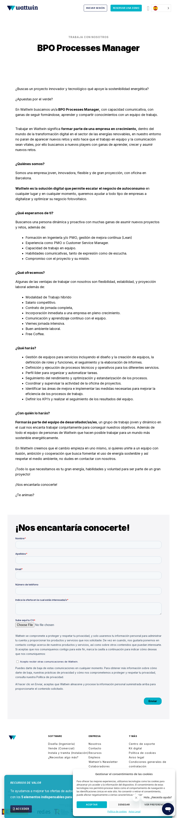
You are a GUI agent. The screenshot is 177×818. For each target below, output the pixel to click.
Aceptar (92, 804)
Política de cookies (117, 811)
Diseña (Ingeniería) (61, 743)
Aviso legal (136, 757)
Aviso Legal (134, 811)
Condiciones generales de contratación (147, 764)
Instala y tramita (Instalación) (68, 752)
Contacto (95, 748)
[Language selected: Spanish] (161, 8)
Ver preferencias (156, 804)
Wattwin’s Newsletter (103, 761)
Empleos (94, 757)
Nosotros (95, 743)
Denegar (124, 804)
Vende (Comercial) (61, 748)
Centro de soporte (142, 743)
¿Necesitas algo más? (63, 757)
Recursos (95, 752)
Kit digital (135, 748)
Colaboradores (99, 766)
